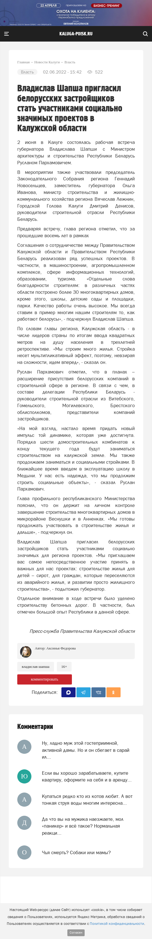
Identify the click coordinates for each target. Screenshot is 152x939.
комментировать (44, 679)
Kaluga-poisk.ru (76, 34)
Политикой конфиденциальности (117, 923)
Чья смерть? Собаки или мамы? (76, 852)
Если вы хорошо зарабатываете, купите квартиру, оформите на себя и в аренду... (87, 776)
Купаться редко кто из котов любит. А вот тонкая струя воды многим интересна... (87, 799)
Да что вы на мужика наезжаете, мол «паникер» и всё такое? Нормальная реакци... (82, 826)
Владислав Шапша (36, 666)
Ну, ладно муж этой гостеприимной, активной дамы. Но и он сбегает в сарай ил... (85, 750)
